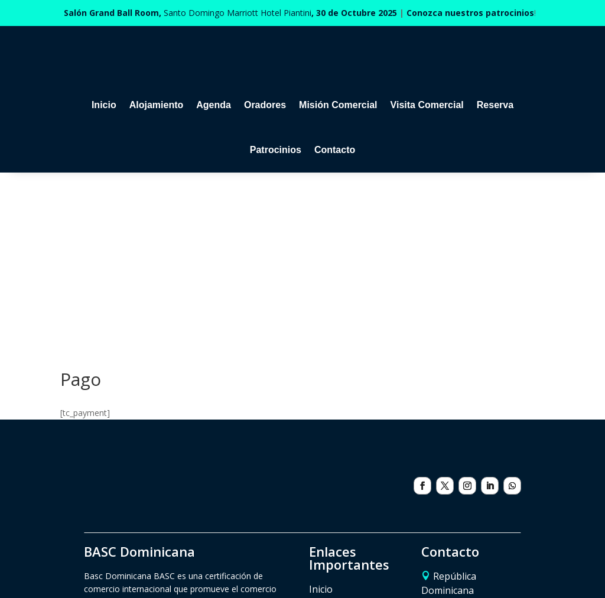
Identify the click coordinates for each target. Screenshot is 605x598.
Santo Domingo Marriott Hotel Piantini (230, 12)
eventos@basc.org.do (468, 510)
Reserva (495, 105)
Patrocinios (275, 150)
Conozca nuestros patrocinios (470, 12)
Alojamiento (156, 105)
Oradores (265, 105)
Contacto (334, 150)
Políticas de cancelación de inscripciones (195, 566)
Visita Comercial (427, 105)
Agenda (213, 105)
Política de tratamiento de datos (347, 566)
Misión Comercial (338, 105)
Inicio (104, 105)
